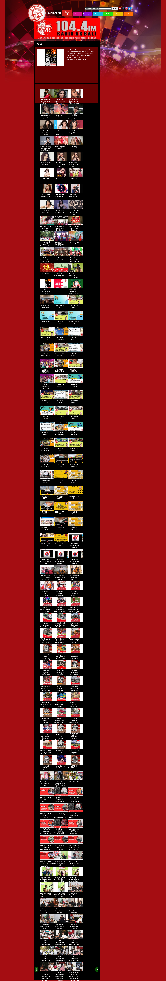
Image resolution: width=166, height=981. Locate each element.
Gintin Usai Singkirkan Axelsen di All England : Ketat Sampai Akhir (47, 673)
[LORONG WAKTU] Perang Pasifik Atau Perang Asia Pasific (75, 769)
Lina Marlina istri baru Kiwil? (47, 162)
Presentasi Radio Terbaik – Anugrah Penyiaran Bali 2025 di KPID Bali (75, 897)
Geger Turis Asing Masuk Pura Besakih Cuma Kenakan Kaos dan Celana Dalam (75, 690)
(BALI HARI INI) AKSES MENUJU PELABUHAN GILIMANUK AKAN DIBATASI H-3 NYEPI (61, 850)
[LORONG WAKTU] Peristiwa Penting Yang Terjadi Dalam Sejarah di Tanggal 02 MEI (61, 739)
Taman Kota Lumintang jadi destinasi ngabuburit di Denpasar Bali (61, 673)
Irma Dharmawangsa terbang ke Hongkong (61, 133)
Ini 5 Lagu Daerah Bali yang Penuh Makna (75, 657)
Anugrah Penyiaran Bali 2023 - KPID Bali (61, 608)
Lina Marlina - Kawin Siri (47, 210)
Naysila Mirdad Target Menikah (75, 131)
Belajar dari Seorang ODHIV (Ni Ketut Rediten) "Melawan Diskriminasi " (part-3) (61, 564)
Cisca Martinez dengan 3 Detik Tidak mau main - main (75, 101)
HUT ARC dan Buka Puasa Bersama (75, 227)
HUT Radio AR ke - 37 (75, 242)
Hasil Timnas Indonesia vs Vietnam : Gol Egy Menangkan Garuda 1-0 (47, 689)
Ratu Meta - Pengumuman (61, 194)
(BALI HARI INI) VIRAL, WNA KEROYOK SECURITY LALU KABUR (75, 832)
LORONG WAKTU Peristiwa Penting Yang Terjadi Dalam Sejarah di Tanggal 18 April (47, 723)
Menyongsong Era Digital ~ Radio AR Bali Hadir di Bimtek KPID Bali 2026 (75, 975)
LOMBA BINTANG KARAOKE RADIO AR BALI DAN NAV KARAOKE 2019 (47, 373)
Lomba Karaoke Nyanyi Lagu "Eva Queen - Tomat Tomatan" (61, 228)
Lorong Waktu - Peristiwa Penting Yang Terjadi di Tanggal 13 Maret (47, 659)
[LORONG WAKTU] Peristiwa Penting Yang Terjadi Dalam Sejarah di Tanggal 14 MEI (75, 739)
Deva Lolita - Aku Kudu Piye (61, 210)
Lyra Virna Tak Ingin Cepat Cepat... (47, 116)
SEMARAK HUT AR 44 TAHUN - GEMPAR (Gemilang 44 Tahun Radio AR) (47, 611)
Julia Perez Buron (61, 115)
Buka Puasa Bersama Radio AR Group (47, 259)
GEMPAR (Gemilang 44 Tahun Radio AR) (75, 593)
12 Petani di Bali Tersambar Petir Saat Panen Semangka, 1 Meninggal (61, 626)
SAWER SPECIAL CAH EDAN (47, 290)
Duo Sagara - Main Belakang (75, 194)
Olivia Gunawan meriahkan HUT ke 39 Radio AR (75, 275)
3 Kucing (75, 146)
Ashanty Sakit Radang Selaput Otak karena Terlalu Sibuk (61, 101)
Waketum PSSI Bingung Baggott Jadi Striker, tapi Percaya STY (75, 609)
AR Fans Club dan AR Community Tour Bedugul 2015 (47, 244)
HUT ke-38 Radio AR (61, 258)
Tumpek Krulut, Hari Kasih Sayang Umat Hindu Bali (75, 704)
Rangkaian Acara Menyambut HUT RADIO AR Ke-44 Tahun (47, 594)
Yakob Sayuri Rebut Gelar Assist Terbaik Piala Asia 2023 (61, 641)
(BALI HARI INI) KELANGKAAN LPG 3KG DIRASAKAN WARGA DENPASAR (47, 801)
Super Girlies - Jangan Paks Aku (75, 211)
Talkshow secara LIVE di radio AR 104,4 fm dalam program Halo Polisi (61, 880)
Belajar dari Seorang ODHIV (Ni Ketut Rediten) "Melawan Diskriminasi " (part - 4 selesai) (75, 564)
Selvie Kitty (61, 177)
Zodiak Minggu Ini (61, 305)
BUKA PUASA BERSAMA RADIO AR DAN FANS (75, 291)
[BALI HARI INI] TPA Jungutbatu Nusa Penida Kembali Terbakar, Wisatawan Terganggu (47, 755)
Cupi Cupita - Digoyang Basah (47, 194)
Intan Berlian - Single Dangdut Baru (61, 163)
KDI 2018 (47, 273)
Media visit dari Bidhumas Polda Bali (61, 862)
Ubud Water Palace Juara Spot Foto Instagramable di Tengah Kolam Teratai (75, 627)
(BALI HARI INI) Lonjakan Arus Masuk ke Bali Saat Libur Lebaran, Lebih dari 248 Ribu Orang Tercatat (75, 850)
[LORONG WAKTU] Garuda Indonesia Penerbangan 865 (47, 770)
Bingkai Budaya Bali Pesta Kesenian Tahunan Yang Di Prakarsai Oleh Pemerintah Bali (61, 771)
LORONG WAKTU (75, 337)
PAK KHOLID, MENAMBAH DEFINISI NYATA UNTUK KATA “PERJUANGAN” (47, 579)
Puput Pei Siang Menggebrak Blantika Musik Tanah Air (47, 148)
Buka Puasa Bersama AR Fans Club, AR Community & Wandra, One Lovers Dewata (75, 262)
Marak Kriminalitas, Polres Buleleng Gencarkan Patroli (47, 626)
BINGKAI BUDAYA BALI (61, 337)
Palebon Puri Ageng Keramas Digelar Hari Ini (61, 783)
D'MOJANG (75, 177)
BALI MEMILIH (75, 781)
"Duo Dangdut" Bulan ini (61, 147)
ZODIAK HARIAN (75, 385)
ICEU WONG (47, 177)
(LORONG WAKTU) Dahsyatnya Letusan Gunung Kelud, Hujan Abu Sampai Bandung (61, 834)
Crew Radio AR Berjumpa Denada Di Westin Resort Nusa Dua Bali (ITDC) (75, 579)
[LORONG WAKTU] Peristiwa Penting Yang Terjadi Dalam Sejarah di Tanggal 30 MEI (61, 755)
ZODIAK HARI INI (61, 480)
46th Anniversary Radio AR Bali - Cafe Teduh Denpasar (47, 943)
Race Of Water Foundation (47, 305)
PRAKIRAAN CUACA (47, 480)
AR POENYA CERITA (75, 305)
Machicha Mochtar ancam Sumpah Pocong (75, 116)
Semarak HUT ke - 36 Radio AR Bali (61, 243)
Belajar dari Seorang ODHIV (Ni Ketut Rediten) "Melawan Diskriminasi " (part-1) (75, 548)
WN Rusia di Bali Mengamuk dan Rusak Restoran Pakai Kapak (47, 642)
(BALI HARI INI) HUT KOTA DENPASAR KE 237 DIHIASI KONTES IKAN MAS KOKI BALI (47, 849)
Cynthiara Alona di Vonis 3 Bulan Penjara (47, 132)
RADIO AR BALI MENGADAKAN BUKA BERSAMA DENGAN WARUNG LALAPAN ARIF (61, 580)
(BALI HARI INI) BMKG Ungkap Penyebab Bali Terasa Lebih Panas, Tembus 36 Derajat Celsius (75, 802)
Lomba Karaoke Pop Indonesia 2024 (47, 783)
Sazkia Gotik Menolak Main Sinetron (47, 100)
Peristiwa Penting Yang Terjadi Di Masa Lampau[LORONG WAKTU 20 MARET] (75, 674)
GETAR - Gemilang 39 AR (61, 274)
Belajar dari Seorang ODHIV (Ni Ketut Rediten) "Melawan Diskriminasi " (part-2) (47, 564)
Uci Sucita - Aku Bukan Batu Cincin (47, 227)
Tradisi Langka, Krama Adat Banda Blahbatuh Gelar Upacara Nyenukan (75, 643)
